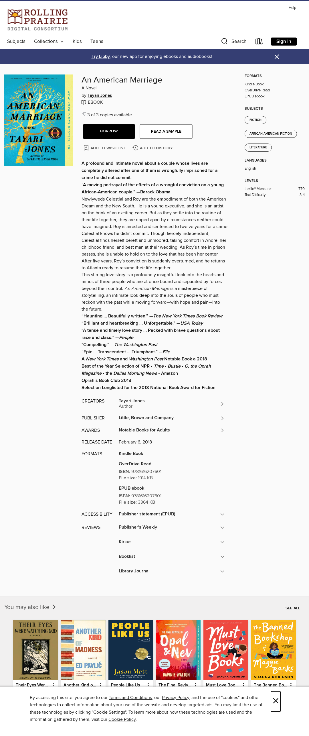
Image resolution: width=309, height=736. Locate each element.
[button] (233, 42)
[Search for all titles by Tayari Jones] (171, 403)
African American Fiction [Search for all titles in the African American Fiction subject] (270, 134)
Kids (77, 41)
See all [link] (293, 608)
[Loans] (259, 42)
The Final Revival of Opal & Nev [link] (176, 685)
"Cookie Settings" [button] (109, 712)
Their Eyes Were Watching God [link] (33, 685)
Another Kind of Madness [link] (81, 685)
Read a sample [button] (166, 131)
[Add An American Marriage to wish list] (105, 148)
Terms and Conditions (130, 697)
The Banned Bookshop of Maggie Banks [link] (271, 685)
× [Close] (275, 701)
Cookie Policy (122, 719)
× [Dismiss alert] (277, 56)
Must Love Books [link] (223, 685)
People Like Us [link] (125, 685)
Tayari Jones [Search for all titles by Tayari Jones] (100, 95)
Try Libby (101, 57)
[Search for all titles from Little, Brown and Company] (171, 418)
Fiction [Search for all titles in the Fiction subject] (255, 120)
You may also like (30, 607)
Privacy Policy (175, 697)
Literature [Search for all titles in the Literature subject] (258, 148)
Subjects (16, 41)
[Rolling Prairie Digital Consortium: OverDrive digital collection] (37, 20)
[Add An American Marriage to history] (153, 148)
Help (292, 8)
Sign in (283, 41)
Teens (96, 41)
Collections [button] (49, 41)
